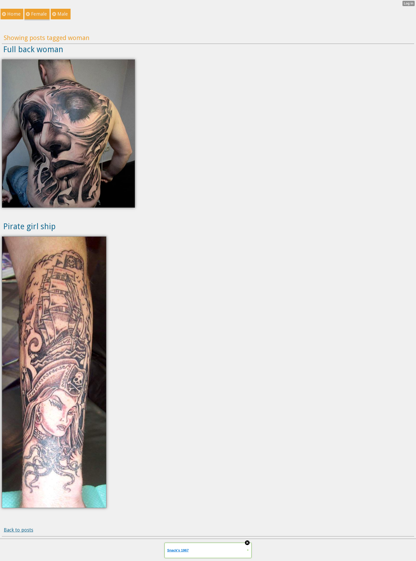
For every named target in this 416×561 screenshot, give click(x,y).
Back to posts (18, 530)
